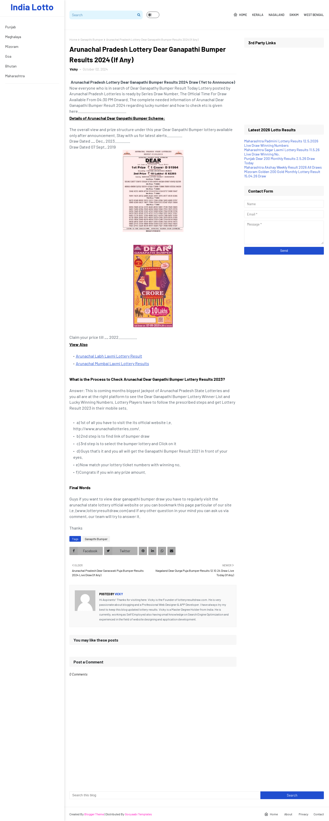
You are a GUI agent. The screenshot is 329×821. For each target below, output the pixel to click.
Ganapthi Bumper (91, 39)
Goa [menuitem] (8, 56)
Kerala (257, 14)
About (288, 814)
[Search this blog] (164, 795)
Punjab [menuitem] (10, 27)
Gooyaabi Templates (138, 814)
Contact (319, 814)
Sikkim (294, 14)
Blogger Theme (94, 814)
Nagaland (276, 14)
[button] (153, 15)
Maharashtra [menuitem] (15, 76)
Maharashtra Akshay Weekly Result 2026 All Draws (283, 167)
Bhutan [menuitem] (11, 66)
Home (240, 15)
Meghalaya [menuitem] (13, 36)
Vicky (74, 69)
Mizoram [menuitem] (12, 46)
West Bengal (314, 14)
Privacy (303, 814)
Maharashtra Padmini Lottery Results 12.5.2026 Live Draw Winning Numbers (281, 143)
